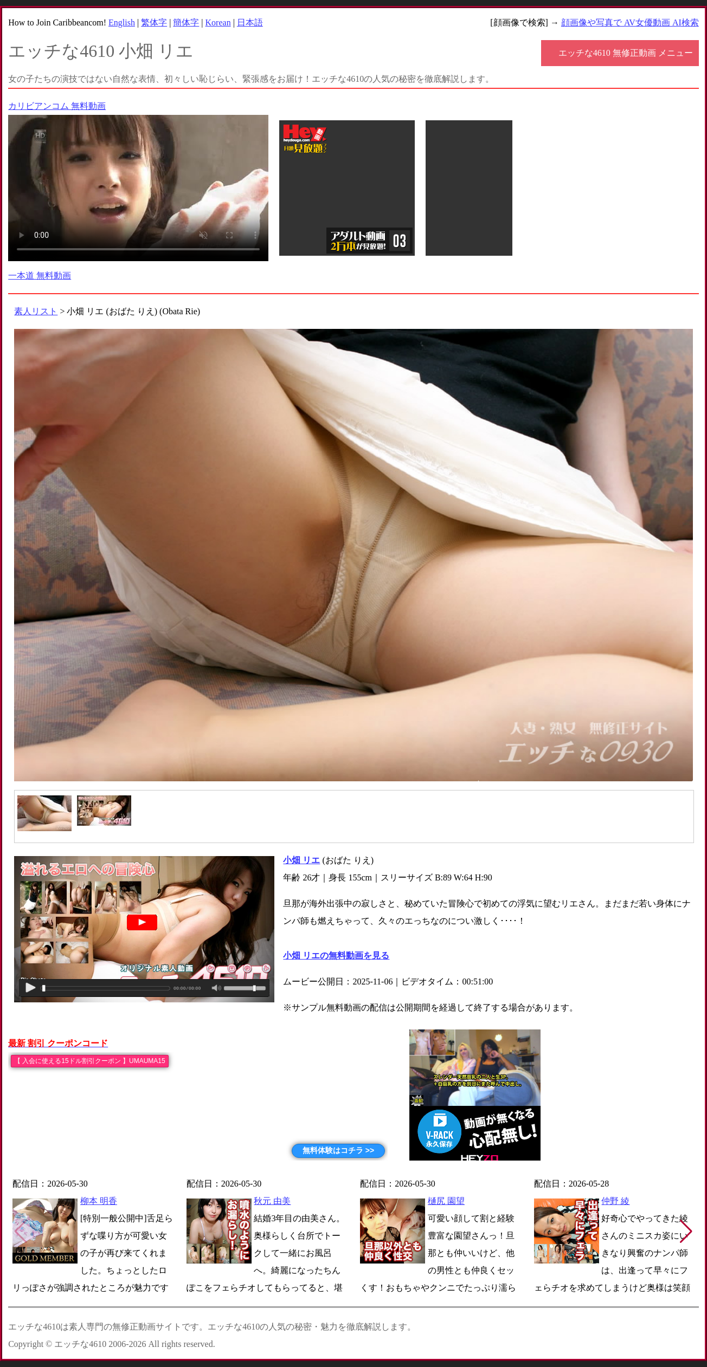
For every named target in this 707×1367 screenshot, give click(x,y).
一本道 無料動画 (39, 275)
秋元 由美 (272, 1201)
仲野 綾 (615, 1201)
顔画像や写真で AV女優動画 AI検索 (630, 22)
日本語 (250, 22)
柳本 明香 (98, 1201)
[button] (686, 1231)
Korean (218, 22)
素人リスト (35, 311)
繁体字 (154, 22)
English (121, 22)
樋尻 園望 (446, 1201)
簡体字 (186, 22)
